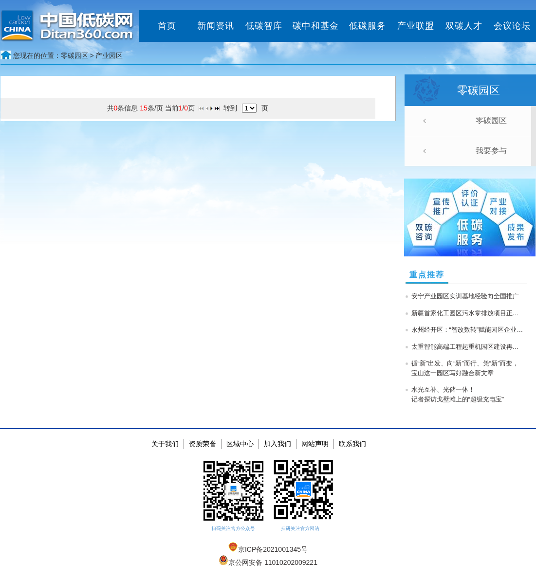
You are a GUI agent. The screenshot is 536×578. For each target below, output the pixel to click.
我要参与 (491, 150)
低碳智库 (263, 26)
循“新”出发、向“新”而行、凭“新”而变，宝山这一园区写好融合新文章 (465, 368)
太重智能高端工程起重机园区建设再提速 (467, 346)
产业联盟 (415, 26)
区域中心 (240, 444)
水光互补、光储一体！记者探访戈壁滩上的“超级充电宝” (457, 394)
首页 (167, 26)
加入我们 (277, 444)
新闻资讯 (215, 26)
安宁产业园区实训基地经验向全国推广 (465, 296)
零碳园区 (491, 120)
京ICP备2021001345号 (268, 549)
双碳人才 (463, 26)
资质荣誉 (202, 444)
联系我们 (352, 444)
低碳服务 (367, 26)
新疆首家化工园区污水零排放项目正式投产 (467, 313)
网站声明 (315, 444)
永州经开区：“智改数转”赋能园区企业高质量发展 (467, 329)
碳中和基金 (316, 26)
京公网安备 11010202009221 (268, 562)
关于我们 (165, 444)
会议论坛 (512, 26)
